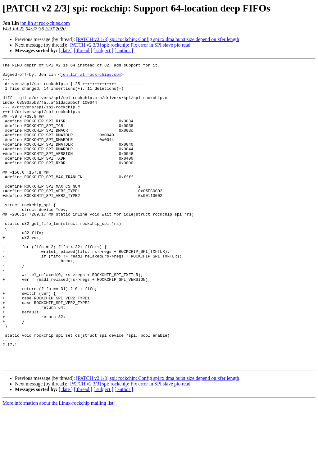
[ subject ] (103, 50)
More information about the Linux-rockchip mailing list (57, 463)
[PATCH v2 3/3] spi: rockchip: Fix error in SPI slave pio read (129, 45)
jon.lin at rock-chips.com (45, 23)
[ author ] (124, 50)
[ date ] (66, 50)
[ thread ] (83, 50)
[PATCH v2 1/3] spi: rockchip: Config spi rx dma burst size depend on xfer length (157, 39)
